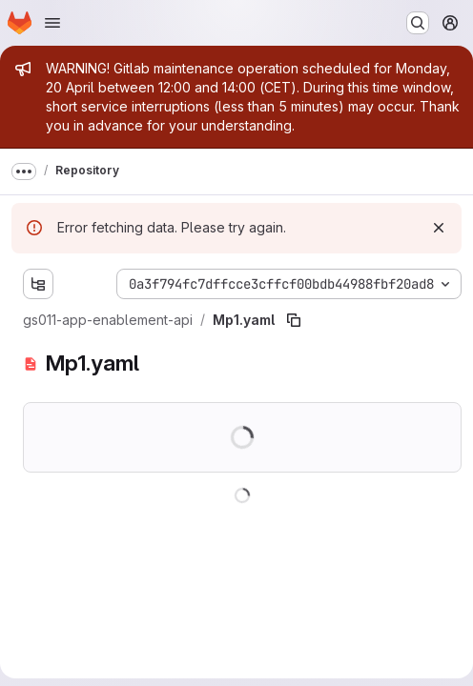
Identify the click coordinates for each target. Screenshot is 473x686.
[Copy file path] (293, 320)
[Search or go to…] (417, 22)
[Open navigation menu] (52, 23)
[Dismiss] (438, 227)
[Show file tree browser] (38, 284)
